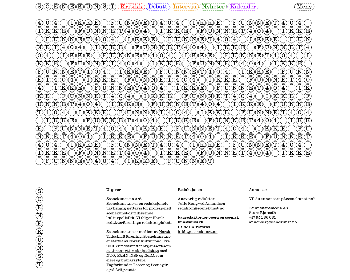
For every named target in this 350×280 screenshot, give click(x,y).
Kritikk (131, 6)
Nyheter (213, 6)
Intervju (185, 6)
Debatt (158, 6)
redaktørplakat (156, 222)
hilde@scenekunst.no (197, 231)
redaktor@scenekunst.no (201, 208)
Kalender (243, 6)
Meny (304, 6)
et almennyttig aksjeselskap (132, 250)
